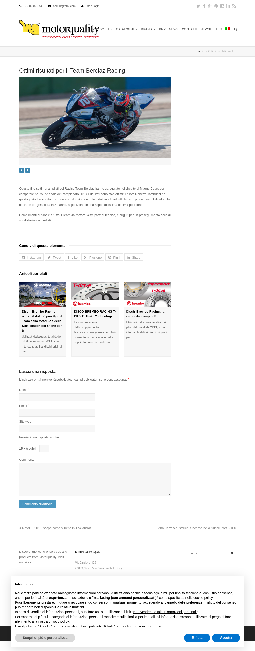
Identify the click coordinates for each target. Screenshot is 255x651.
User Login (93, 6)
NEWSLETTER (211, 29)
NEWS (173, 29)
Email (24, 406)
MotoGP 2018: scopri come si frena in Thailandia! (55, 528)
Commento (27, 459)
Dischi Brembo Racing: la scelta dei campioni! (145, 314)
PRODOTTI (103, 29)
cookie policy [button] (203, 598)
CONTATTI (189, 29)
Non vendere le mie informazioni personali (164, 612)
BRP (162, 29)
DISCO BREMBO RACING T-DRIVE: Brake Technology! (95, 314)
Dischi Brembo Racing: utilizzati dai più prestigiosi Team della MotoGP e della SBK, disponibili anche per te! (42, 321)
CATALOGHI (127, 29)
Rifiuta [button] (197, 638)
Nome (24, 390)
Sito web (25, 421)
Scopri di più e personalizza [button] (45, 638)
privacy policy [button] (59, 621)
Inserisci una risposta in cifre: (39, 437)
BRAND (148, 29)
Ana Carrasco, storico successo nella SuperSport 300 (197, 528)
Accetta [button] (226, 638)
